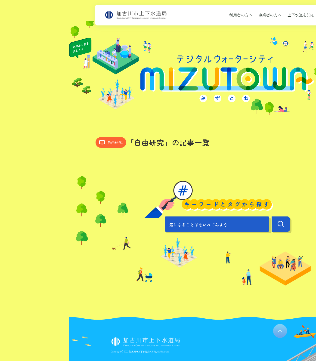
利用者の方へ (241, 15)
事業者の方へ (270, 15)
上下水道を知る (301, 15)
